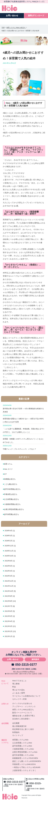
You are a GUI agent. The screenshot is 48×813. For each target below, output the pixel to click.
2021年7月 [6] (11, 617)
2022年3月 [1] (11, 587)
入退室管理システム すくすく (24, 781)
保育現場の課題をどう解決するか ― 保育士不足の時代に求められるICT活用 (24, 420)
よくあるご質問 (18, 704)
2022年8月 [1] (11, 572)
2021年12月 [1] (11, 592)
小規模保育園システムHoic (23, 760)
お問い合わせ (12, 670)
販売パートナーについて (22, 724)
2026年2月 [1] (11, 551)
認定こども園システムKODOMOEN (26, 772)
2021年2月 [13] (11, 642)
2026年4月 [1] (11, 541)
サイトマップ (17, 746)
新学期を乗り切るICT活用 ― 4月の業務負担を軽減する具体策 (24, 409)
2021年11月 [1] (11, 597)
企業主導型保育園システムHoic (24, 763)
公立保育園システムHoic (22, 754)
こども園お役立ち (12, 495)
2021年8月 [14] (11, 612)
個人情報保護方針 (19, 737)
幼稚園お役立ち (11, 490)
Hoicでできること (19, 692)
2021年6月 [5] (11, 622)
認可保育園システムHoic (22, 757)
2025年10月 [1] (11, 566)
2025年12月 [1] (11, 556)
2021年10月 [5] (11, 602)
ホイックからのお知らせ (22, 714)
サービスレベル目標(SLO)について (26, 707)
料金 (14, 698)
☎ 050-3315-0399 (11, 685)
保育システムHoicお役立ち (23, 721)
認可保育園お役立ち (13, 525)
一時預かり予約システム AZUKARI (26, 778)
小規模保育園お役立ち (14, 515)
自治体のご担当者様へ (21, 730)
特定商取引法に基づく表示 (23, 740)
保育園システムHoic (20, 751)
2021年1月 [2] (11, 647)
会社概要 (15, 734)
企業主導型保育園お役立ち (16, 520)
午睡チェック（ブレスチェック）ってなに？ (24, 457)
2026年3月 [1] (11, 546)
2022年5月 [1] (11, 577)
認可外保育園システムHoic (23, 766)
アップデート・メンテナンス (24, 717)
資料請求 (35, 670)
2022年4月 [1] (11, 582)
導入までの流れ (18, 701)
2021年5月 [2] (11, 627)
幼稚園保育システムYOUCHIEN (25, 769)
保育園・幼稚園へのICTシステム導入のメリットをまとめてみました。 (24, 447)
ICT (5, 485)
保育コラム (9, 475)
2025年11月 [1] (11, 561)
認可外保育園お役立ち (14, 500)
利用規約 (15, 743)
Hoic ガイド (9, 480)
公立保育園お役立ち (13, 510)
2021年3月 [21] (11, 637)
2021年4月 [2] (11, 632)
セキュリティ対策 (19, 710)
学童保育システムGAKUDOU (24, 775)
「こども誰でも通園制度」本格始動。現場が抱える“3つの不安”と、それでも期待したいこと (24, 434)
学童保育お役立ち (12, 505)
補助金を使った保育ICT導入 (23, 727)
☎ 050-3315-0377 (24, 675)
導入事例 (15, 695)
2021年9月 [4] (11, 607)
